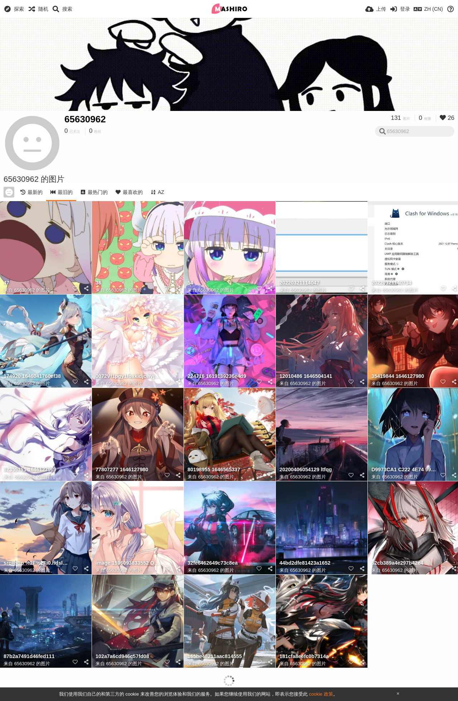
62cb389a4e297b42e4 (397, 563)
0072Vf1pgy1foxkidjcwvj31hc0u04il (129, 376)
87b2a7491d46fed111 (29, 656)
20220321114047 (299, 283)
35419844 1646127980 (397, 376)
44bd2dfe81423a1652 (304, 563)
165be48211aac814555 (214, 656)
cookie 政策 (321, 694)
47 (6, 283)
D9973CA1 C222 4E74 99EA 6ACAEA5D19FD (404, 469)
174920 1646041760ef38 (32, 376)
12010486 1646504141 (305, 376)
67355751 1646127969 (30, 469)
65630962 (85, 119)
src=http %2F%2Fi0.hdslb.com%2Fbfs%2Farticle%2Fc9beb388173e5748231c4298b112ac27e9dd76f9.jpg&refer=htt (37, 563)
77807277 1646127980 (122, 469)
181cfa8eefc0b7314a (304, 656)
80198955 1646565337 (213, 469)
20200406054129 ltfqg (305, 469)
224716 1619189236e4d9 (216, 376)
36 (98, 283)
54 (190, 283)
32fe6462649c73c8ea (212, 563)
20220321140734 (391, 283)
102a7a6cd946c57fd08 (122, 656)
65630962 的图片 (32, 290)
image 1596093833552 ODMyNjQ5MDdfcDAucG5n (129, 563)
